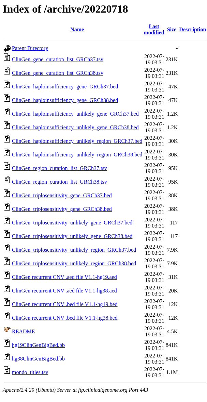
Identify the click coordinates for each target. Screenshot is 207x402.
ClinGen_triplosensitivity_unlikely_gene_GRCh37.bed (72, 222)
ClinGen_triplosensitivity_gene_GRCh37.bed (62, 195)
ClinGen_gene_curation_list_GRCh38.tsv (57, 73)
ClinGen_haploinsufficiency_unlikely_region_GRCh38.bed (77, 154)
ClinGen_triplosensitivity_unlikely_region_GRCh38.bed (74, 263)
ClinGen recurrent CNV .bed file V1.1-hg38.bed (65, 318)
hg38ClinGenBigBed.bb (38, 359)
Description (192, 29)
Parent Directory (30, 48)
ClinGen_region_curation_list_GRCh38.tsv (59, 182)
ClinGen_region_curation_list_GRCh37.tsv (59, 168)
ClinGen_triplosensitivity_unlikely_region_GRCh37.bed (74, 250)
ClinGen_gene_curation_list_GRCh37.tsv (57, 59)
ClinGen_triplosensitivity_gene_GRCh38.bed (62, 209)
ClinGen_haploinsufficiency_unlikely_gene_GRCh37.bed (75, 114)
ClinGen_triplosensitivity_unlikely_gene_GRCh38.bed (72, 236)
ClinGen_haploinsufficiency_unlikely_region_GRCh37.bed (77, 141)
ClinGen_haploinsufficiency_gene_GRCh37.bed (65, 86)
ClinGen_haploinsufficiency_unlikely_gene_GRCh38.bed (75, 127)
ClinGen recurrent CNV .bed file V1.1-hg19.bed (65, 304)
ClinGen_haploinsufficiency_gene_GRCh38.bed (65, 100)
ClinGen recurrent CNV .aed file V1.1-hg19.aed (64, 277)
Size (172, 29)
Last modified (154, 29)
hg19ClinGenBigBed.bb (38, 345)
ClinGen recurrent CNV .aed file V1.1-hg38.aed (64, 291)
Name (77, 29)
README (23, 331)
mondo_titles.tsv (30, 372)
